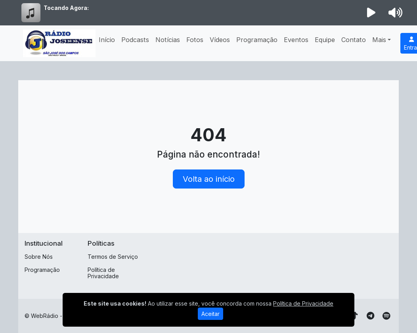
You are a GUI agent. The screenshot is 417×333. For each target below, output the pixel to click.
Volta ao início (209, 179)
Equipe (325, 40)
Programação (256, 40)
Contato (353, 40)
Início (107, 40)
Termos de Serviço (113, 256)
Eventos (296, 40)
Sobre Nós (39, 256)
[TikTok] (354, 316)
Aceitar (210, 313)
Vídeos (220, 40)
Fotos (194, 40)
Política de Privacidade (103, 273)
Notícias (167, 40)
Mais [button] (379, 40)
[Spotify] (386, 316)
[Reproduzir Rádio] (371, 12)
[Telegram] (370, 316)
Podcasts (135, 40)
